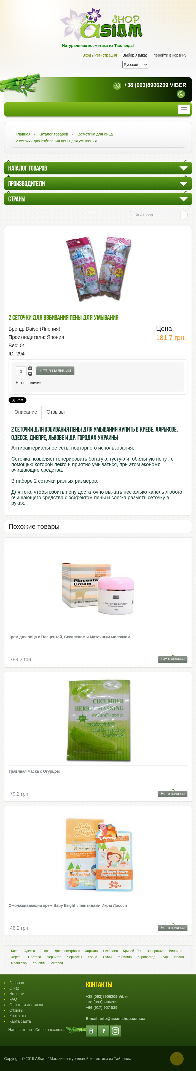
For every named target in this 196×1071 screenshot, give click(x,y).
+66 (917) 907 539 (101, 1007)
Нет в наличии (55, 371)
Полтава (34, 957)
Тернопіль (39, 963)
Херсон (16, 957)
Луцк (164, 957)
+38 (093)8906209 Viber (155, 85)
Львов (44, 951)
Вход (86, 55)
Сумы (107, 957)
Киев (14, 951)
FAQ (13, 999)
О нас (14, 988)
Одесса (29, 951)
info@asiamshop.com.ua (122, 1018)
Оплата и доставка (26, 1005)
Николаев (110, 951)
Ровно (92, 957)
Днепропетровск (67, 951)
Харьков (91, 951)
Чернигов (54, 957)
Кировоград (146, 957)
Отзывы (56, 412)
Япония (55, 337)
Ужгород (56, 963)
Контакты (17, 1016)
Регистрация (105, 55)
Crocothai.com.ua (50, 1029)
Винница (175, 951)
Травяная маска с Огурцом (34, 771)
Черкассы (74, 957)
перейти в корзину (170, 55)
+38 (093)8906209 (101, 1002)
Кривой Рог (132, 951)
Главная (16, 982)
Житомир (124, 957)
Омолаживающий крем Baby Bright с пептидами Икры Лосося (68, 905)
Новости (16, 994)
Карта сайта (20, 1021)
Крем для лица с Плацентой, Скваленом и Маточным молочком (69, 637)
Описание (25, 412)
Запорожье (155, 951)
